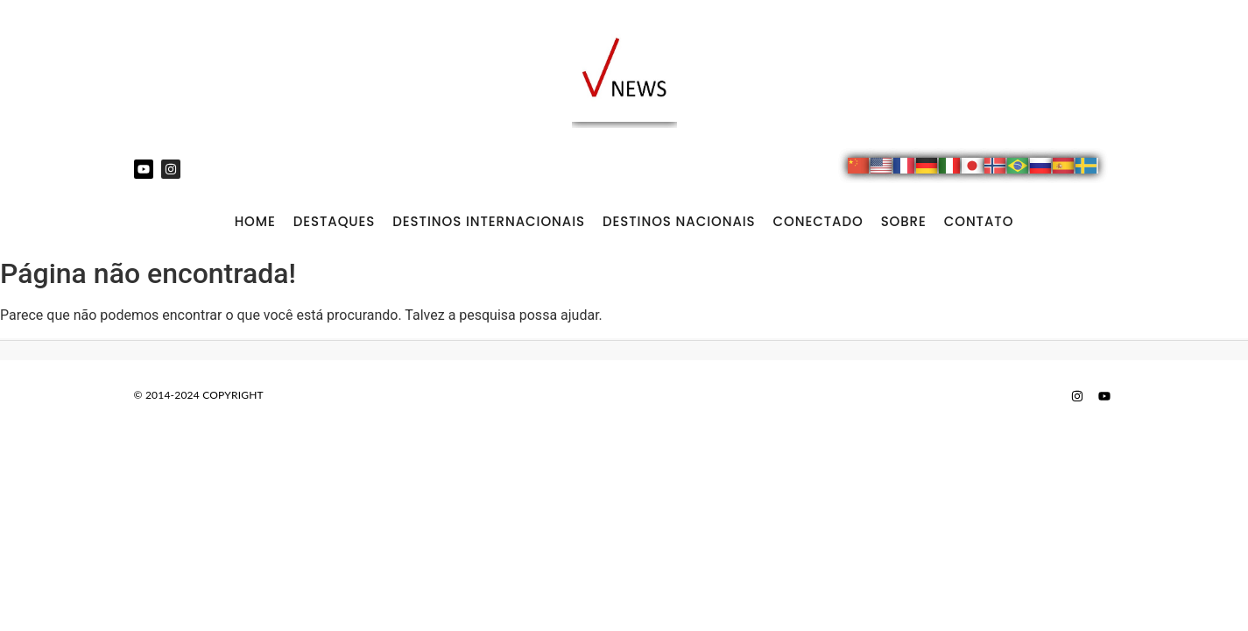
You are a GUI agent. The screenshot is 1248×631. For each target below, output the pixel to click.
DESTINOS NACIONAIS (679, 221)
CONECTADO (818, 221)
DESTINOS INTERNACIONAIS (488, 221)
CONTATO (979, 221)
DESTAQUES (334, 221)
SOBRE (904, 221)
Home (255, 221)
